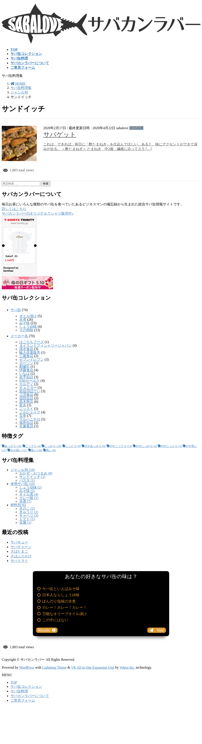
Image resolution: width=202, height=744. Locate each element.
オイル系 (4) (28, 494)
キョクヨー (28, 387)
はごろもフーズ (31, 342)
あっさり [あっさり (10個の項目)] (13, 446)
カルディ (26, 384)
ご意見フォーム (23, 700)
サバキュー (19, 542)
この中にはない (55, 620)
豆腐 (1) (25, 522)
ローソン (26, 363)
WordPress (26, 667)
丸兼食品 (26, 426)
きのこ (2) (27, 508)
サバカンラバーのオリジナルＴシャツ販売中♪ (38, 213)
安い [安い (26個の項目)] (36, 450)
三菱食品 (26, 356)
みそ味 (24, 323)
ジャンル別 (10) (23, 470)
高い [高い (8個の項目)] (51, 450)
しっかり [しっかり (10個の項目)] (52, 446)
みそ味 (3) (27, 491)
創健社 (24, 366)
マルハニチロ (29, 419)
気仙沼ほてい (29, 391)
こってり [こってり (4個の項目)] (33, 446)
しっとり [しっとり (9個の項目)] (73, 446)
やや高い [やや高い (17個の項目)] (18, 450)
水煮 (22, 319)
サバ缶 (16, 310)
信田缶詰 (26, 398)
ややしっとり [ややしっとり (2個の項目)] (171, 446)
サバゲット (59, 134)
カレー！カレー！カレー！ (64, 607)
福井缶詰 (26, 423)
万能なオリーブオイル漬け (64, 614)
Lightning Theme (54, 667)
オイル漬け (28, 316)
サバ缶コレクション (26, 686)
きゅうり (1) (28, 512)
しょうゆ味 (28, 326)
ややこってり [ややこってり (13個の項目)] (120, 446)
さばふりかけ (21, 556)
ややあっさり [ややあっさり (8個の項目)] (95, 446)
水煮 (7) (25, 501)
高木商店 (26, 402)
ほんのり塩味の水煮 (59, 601)
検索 (46, 183)
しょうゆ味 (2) (30, 487)
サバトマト (19, 561)
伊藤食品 (26, 370)
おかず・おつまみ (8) (35, 473)
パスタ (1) (27, 480)
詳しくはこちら (14, 209)
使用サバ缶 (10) (23, 484)
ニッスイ (26, 409)
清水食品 (26, 349)
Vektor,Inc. (127, 667)
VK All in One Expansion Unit (92, 667)
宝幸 (22, 416)
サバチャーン (21, 547)
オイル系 (136, 128)
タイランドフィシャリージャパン (45, 345)
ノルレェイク (29, 412)
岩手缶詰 (26, 377)
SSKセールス (29, 380)
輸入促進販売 (29, 352)
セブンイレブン (31, 359)
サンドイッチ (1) (32, 477)
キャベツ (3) (28, 515)
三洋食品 (26, 394)
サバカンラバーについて (30, 696)
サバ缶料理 (19, 691)
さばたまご (19, 551)
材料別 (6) (18, 505)
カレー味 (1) (28, 498)
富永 (22, 405)
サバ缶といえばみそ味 (60, 589)
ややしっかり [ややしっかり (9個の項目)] (146, 446)
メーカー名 (19, 336)
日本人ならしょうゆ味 (60, 595)
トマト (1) (27, 519)
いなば (24, 373)
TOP (14, 682)
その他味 (26, 330)
